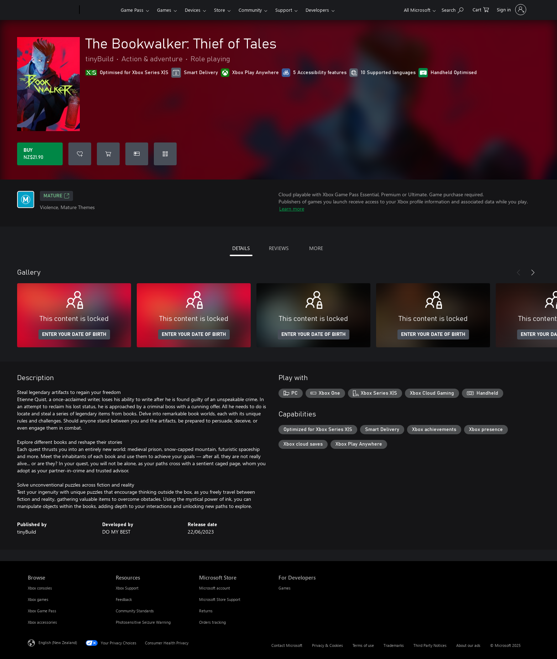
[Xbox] (99, 10)
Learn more (291, 208)
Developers (317, 10)
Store (219, 10)
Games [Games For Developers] (284, 588)
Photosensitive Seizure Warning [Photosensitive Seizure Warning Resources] (143, 622)
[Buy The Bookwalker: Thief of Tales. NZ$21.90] (40, 153)
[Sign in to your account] (511, 9)
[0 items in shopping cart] (481, 9)
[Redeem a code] (165, 153)
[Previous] (518, 272)
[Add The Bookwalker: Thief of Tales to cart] (108, 153)
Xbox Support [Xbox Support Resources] (127, 588)
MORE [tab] (316, 248)
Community (250, 10)
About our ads (468, 645)
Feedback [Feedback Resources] (124, 599)
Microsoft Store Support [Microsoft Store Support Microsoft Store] (219, 599)
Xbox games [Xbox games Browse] (38, 599)
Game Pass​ (132, 10)
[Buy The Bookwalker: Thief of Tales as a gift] (136, 153)
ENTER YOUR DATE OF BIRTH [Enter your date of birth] (74, 334)
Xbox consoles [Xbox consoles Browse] (40, 588)
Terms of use (363, 645)
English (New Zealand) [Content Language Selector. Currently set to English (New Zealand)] (57, 642)
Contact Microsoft (286, 645)
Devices (193, 10)
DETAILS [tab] (241, 248)
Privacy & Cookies (327, 645)
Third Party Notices (430, 645)
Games (164, 10)
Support (283, 10)
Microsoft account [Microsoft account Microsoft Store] (214, 588)
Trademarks (394, 645)
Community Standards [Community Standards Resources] (135, 610)
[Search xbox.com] (452, 9)
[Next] (533, 272)
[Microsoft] (52, 10)
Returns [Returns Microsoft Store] (206, 610)
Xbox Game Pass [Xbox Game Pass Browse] (42, 610)
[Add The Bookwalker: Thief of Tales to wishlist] (79, 153)
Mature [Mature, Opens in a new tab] (56, 196)
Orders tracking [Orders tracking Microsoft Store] (212, 622)
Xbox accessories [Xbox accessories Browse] (42, 622)
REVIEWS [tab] (278, 248)
